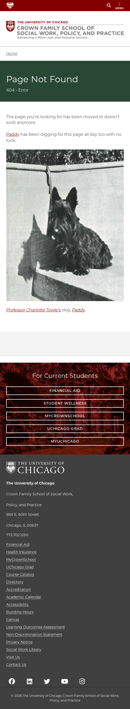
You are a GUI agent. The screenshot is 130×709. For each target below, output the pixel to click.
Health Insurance (21, 552)
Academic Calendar (23, 597)
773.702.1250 (17, 535)
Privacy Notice (19, 642)
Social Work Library (23, 649)
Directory (14, 582)
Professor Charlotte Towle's (33, 310)
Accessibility (17, 604)
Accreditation (18, 589)
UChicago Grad (65, 428)
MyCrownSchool (65, 416)
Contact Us (16, 664)
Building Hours (20, 612)
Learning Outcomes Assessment (35, 627)
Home (11, 53)
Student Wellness (65, 403)
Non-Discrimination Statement (34, 634)
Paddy (12, 134)
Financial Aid (65, 390)
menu (119, 6)
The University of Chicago (30, 483)
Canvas (12, 619)
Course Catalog (20, 574)
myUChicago (65, 441)
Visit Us (13, 657)
